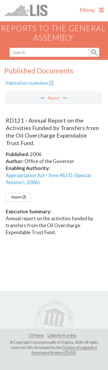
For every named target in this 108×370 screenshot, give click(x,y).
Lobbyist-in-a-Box (62, 335)
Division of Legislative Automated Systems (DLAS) (64, 350)
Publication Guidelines (29, 83)
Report (18, 197)
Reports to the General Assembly (53, 32)
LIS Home (36, 335)
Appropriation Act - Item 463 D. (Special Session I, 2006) (48, 178)
